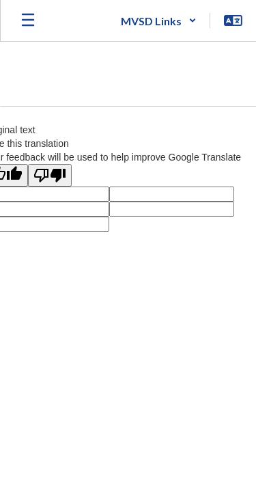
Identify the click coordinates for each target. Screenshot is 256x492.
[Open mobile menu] (28, 20)
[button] (158, 20)
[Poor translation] (50, 175)
